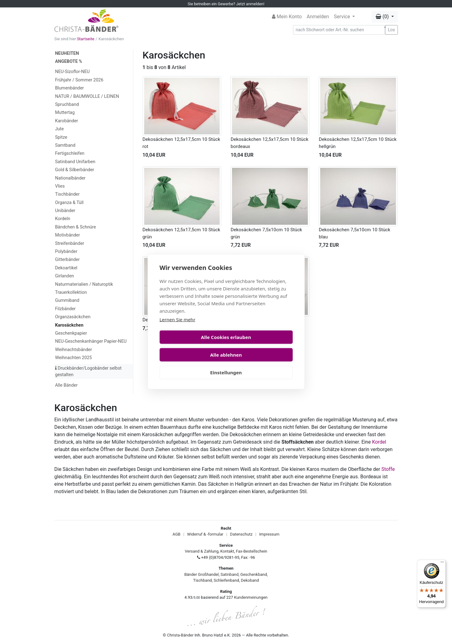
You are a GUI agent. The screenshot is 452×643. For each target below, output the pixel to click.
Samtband (65, 145)
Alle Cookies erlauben (192, 346)
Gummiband (67, 300)
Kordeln (62, 218)
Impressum (269, 534)
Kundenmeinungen (251, 597)
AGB (176, 534)
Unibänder (65, 210)
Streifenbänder (69, 243)
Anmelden (318, 17)
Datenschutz (241, 534)
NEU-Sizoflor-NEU (72, 71)
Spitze (61, 137)
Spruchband (67, 104)
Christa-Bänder (180, 635)
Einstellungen (226, 363)
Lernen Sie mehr (178, 328)
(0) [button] (383, 17)
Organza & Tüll (69, 202)
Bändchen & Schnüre (75, 227)
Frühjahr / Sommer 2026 (79, 80)
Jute (59, 129)
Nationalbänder (70, 178)
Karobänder (66, 121)
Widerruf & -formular (205, 534)
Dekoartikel (66, 268)
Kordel (379, 442)
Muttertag (65, 112)
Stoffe (388, 469)
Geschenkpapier (71, 333)
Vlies (60, 186)
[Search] (339, 30)
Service (342, 17)
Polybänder (66, 251)
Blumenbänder (69, 88)
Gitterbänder (67, 259)
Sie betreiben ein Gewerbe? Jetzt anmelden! (226, 4)
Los (391, 29)
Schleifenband (226, 580)
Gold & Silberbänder (74, 169)
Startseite (85, 39)
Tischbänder (67, 194)
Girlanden (64, 276)
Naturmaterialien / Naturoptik (84, 284)
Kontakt (227, 551)
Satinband (230, 574)
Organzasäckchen (72, 316)
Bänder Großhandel (201, 574)
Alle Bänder (66, 385)
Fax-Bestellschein (251, 551)
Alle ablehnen (260, 346)
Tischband (202, 580)
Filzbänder (65, 308)
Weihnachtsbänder (73, 349)
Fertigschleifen (69, 153)
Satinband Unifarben (75, 161)
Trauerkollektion (71, 292)
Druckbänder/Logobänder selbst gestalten (88, 372)
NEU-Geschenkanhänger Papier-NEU (91, 341)
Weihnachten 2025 (73, 357)
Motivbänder (67, 235)
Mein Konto (287, 17)
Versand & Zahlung (201, 551)
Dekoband (250, 580)
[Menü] (442, 563)
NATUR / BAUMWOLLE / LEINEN (87, 96)
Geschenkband (253, 574)
